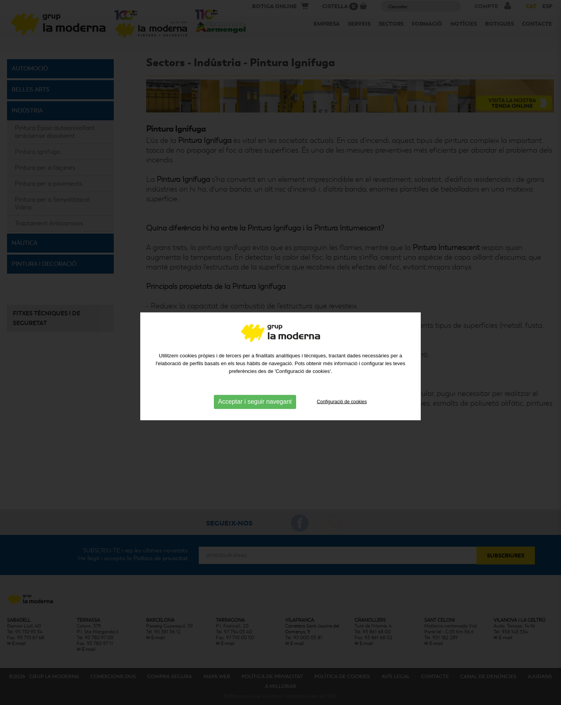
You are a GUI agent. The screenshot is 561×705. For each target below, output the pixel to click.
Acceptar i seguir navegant (255, 421)
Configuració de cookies (342, 421)
